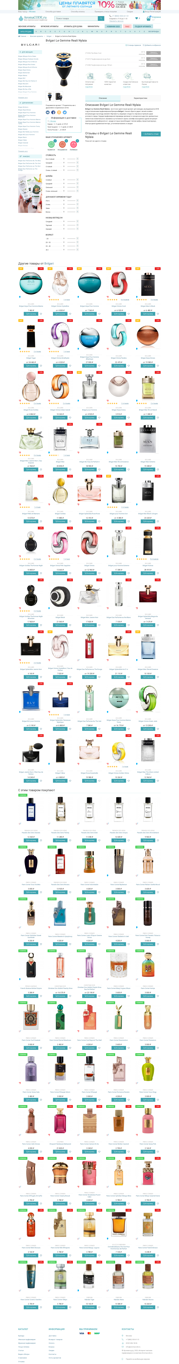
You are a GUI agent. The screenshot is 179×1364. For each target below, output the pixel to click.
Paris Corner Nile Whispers (60, 1248)
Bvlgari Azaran (22, 129)
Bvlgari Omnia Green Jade (148, 721)
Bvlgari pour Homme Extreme (118, 565)
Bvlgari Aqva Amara (24, 110)
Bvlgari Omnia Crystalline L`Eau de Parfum (60, 669)
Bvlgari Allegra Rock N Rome (27, 67)
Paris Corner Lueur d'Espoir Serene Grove (89, 936)
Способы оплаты (78, 12)
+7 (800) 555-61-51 (120, 16)
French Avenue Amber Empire (31, 988)
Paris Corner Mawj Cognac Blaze (118, 988)
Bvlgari (49, 263)
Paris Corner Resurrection (119, 1040)
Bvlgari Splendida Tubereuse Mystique (60, 721)
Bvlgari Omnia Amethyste (60, 358)
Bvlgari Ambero (23, 107)
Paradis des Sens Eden (89, 833)
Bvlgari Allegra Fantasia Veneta (28, 59)
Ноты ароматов (55, 1358)
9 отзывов (154, 559)
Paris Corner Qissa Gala (31, 1092)
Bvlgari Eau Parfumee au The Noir (29, 166)
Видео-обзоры (23, 1354)
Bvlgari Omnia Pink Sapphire (60, 565)
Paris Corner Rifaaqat (89, 1092)
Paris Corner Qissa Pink (148, 1144)
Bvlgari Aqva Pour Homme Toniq (29, 126)
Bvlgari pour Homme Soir (119, 514)
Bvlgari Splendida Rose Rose (89, 514)
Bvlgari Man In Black (148, 306)
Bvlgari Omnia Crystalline (60, 306)
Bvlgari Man (60, 462)
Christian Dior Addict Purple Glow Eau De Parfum (89, 988)
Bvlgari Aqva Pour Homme (27, 112)
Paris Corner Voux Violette (31, 884)
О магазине (22, 1358)
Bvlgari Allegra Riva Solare (26, 64)
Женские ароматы (26, 26)
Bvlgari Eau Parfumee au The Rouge (27, 169)
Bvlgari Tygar (31, 358)
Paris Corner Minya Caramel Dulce (148, 1196)
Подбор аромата (143, 27)
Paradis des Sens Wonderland (148, 833)
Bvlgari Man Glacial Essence (148, 669)
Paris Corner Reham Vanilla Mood (148, 884)
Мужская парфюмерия (27, 1343)
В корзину (31, 314)
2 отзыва (37, 351)
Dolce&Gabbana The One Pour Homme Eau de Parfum (119, 1248)
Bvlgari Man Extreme (148, 462)
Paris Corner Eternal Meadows (60, 1040)
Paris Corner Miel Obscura (31, 1248)
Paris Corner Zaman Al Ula (89, 1144)
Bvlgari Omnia (89, 565)
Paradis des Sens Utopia (119, 833)
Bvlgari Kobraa (148, 565)
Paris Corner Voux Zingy (147, 1092)
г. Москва (31, 12)
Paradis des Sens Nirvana (60, 884)
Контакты (52, 1354)
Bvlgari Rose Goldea (31, 410)
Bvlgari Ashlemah (24, 73)
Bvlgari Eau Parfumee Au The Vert (29, 163)
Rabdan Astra (119, 1300)
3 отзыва (154, 300)
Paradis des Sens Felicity (60, 833)
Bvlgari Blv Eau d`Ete (24, 89)
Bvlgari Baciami (23, 84)
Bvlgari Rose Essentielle (89, 773)
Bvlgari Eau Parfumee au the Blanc (119, 617)
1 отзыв (67, 300)
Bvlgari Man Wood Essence (119, 462)
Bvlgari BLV (21, 78)
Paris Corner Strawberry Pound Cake (89, 1196)
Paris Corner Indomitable (89, 884)
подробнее (89, 87)
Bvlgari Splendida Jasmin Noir (31, 669)
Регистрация (155, 12)
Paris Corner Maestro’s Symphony (60, 936)
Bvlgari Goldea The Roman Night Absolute (31, 617)
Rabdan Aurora (148, 1300)
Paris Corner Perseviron (148, 1040)
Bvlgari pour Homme (89, 410)
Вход (147, 12)
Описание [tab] (103, 98)
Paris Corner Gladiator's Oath (119, 936)
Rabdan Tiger (89, 1300)
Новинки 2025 (113, 27)
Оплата (51, 1343)
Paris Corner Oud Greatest (31, 1040)
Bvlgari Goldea (60, 514)
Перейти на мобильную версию (138, 1359)
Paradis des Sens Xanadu (31, 833)
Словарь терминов (134, 45)
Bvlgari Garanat (23, 143)
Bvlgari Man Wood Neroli (148, 410)
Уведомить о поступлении (153, 53)
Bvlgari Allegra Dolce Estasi (27, 56)
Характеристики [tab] (140, 98)
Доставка (52, 1336)
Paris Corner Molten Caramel (119, 1144)
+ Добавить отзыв (150, 134)
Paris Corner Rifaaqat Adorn (60, 1092)
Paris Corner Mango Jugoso (89, 1248)
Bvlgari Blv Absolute (24, 86)
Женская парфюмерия (26, 1339)
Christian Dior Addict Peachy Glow (60, 988)
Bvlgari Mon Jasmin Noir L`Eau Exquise (31, 462)
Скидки (130, 12)
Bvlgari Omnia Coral (119, 306)
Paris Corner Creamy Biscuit (60, 1196)
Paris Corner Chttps (60, 1300)
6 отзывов (125, 300)
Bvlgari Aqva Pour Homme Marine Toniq (29, 122)
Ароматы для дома (73, 26)
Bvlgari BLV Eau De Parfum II (27, 81)
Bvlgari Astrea (22, 75)
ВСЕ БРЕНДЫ (154, 31)
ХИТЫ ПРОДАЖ (26, 32)
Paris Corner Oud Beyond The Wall (89, 1040)
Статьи (21, 1350)
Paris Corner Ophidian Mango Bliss (118, 1196)
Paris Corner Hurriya (148, 988)
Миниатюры (93, 26)
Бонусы (51, 1347)
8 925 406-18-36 (131, 1343)
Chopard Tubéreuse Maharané (60, 1144)
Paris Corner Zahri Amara (31, 1144)
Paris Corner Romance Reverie (118, 1092)
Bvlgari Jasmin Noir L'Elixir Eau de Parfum (31, 773)
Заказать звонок (116, 21)
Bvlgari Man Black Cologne (147, 514)
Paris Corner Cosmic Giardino (31, 1300)
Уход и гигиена (23, 1347)
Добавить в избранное (152, 45)
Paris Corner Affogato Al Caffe (31, 1196)
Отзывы (21, 1362)
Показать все (23, 98)
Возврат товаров (55, 1339)
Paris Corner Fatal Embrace (147, 1248)
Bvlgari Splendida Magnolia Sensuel (148, 617)
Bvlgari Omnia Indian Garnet (60, 410)
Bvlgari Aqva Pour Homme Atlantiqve (27, 116)
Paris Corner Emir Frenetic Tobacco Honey (147, 936)
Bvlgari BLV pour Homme (26, 134)
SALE (127, 27)
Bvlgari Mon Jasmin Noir (89, 617)
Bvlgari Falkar (22, 140)
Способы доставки (53, 12)
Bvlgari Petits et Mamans (31, 514)
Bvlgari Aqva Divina (24, 70)
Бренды (21, 1336)
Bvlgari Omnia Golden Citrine (119, 773)
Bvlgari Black (22, 137)
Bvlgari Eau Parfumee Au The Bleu (29, 161)
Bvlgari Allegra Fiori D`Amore (27, 62)
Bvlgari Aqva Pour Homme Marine (29, 119)
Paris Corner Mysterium (119, 884)
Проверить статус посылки (106, 12)
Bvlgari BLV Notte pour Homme (28, 132)
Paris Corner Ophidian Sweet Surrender (31, 936)
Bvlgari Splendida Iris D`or (119, 669)
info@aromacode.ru (133, 1347)
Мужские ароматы (49, 26)
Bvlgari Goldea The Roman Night (31, 565)
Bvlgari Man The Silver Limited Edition (148, 773)
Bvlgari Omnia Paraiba (119, 358)
